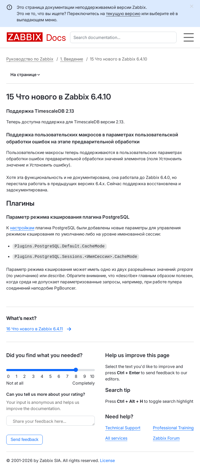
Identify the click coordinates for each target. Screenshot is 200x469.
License (107, 460)
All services (116, 438)
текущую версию (123, 13)
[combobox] (124, 37)
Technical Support (122, 427)
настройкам (22, 227)
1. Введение (71, 59)
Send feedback (25, 439)
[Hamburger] (189, 37)
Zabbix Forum (166, 438)
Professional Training (173, 427)
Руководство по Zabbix (29, 59)
